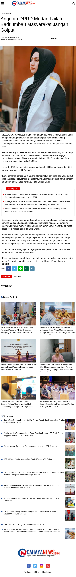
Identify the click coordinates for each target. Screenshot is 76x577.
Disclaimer (47, 572)
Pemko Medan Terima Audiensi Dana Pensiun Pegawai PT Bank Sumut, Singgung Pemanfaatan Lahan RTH (17, 330)
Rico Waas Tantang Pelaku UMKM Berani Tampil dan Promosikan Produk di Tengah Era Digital (57, 404)
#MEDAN (17, 276)
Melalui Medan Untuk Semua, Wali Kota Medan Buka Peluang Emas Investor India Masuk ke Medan (18, 367)
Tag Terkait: (6, 276)
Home (3, 13)
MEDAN (8, 13)
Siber (36, 572)
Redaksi (27, 572)
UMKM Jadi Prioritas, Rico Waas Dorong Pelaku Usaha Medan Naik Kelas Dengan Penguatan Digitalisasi (17, 404)
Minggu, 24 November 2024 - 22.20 (11, 39)
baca (54, 38)
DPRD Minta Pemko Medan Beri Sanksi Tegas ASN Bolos (28, 459)
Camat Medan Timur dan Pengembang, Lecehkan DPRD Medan (30, 446)
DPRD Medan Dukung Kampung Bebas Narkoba (24, 525)
